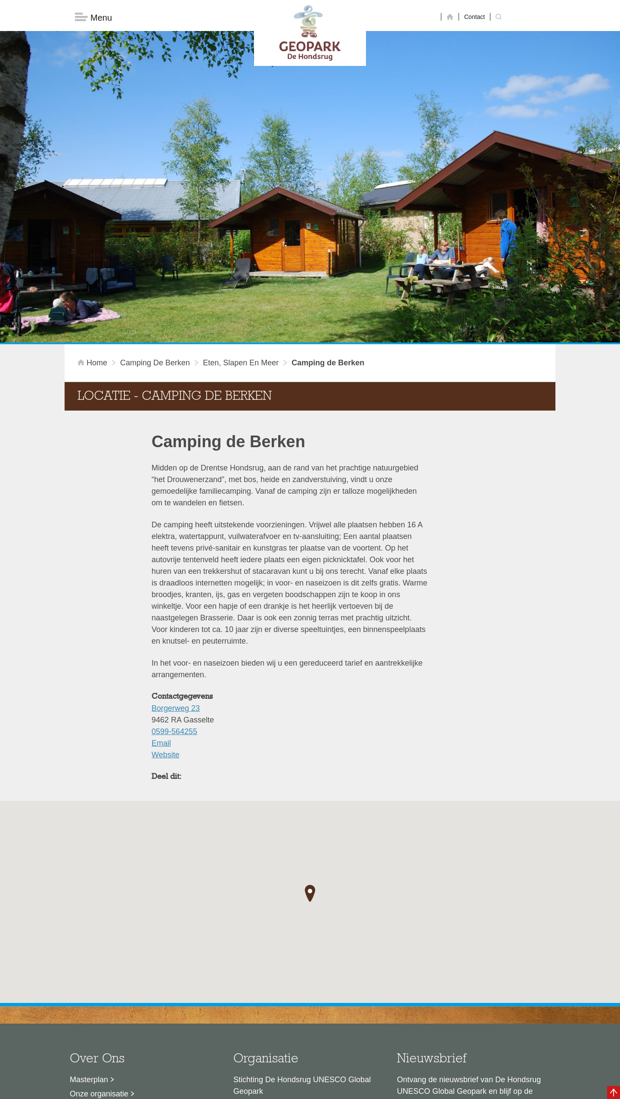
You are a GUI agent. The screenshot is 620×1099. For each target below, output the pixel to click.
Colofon (260, 1088)
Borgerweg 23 (176, 571)
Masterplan (89, 942)
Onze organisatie (99, 956)
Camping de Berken (155, 225)
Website (166, 617)
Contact (474, 16)
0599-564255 (174, 594)
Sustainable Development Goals (125, 970)
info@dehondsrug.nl (268, 1019)
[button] (310, 755)
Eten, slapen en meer (241, 225)
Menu (93, 17)
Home (93, 225)
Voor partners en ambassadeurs (125, 985)
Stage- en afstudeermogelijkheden (129, 999)
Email (161, 605)
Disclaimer (228, 1088)
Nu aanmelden (435, 993)
